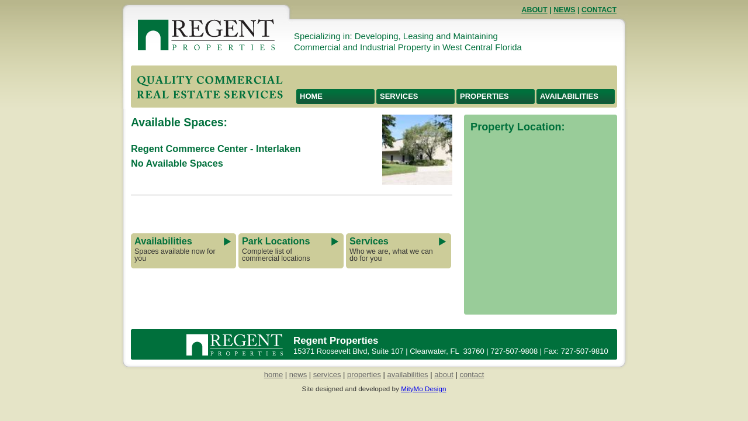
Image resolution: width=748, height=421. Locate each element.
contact (471, 374)
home (273, 374)
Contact (599, 10)
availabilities (407, 374)
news (298, 374)
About (534, 10)
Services (399, 96)
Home (311, 96)
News (564, 10)
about (443, 374)
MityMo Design (423, 388)
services (327, 374)
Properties (484, 96)
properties (364, 374)
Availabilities (569, 96)
